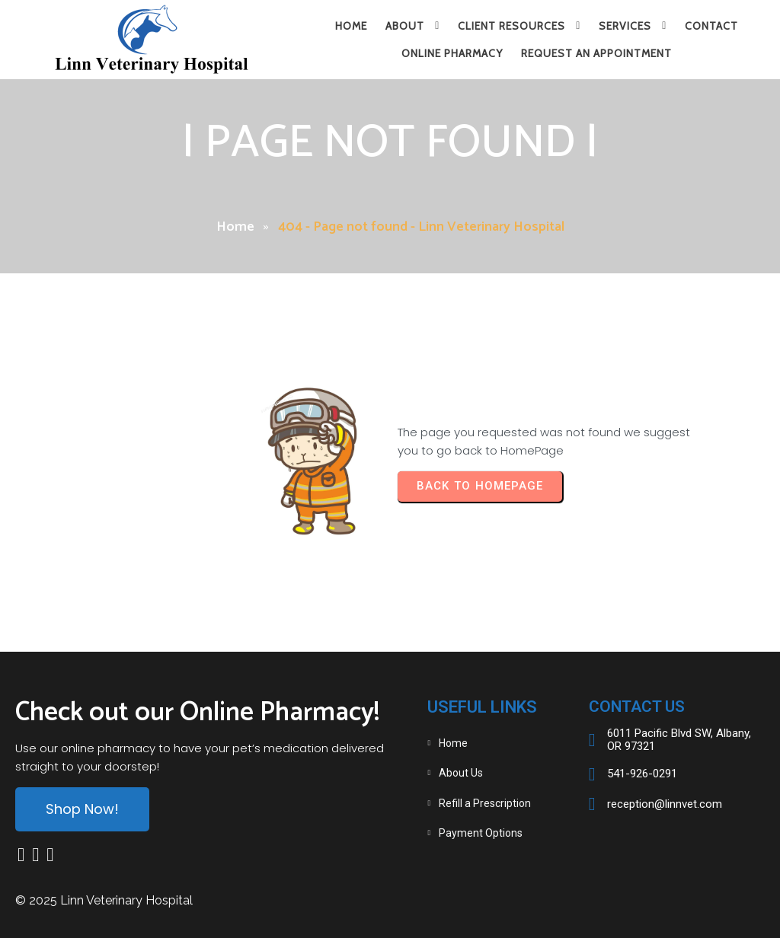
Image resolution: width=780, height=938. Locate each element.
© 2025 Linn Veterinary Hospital (104, 900)
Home (235, 226)
